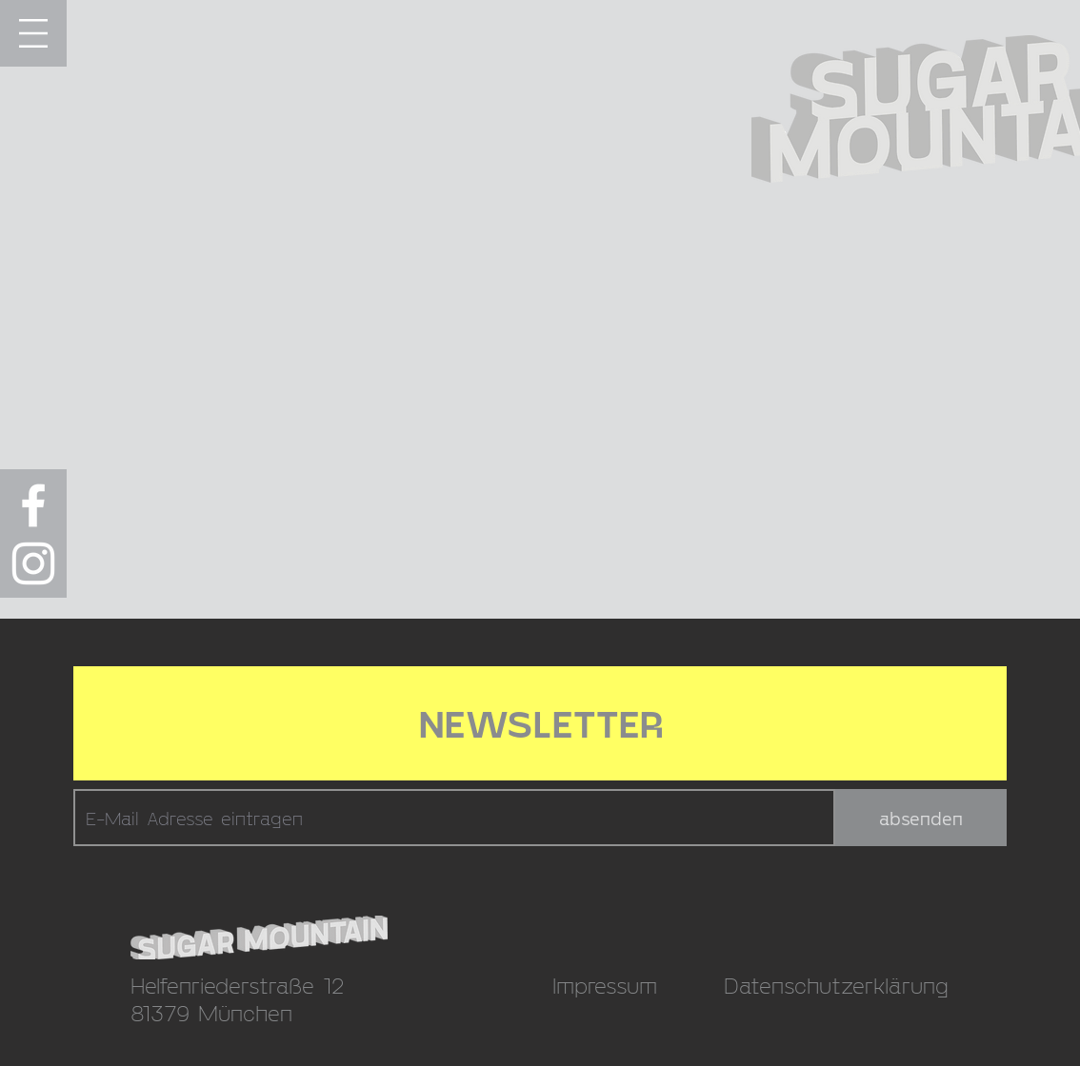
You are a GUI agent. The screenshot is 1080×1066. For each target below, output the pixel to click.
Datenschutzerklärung (836, 984)
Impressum (604, 984)
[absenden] (921, 817)
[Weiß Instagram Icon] (33, 563)
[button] (33, 33)
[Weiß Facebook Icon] (33, 505)
